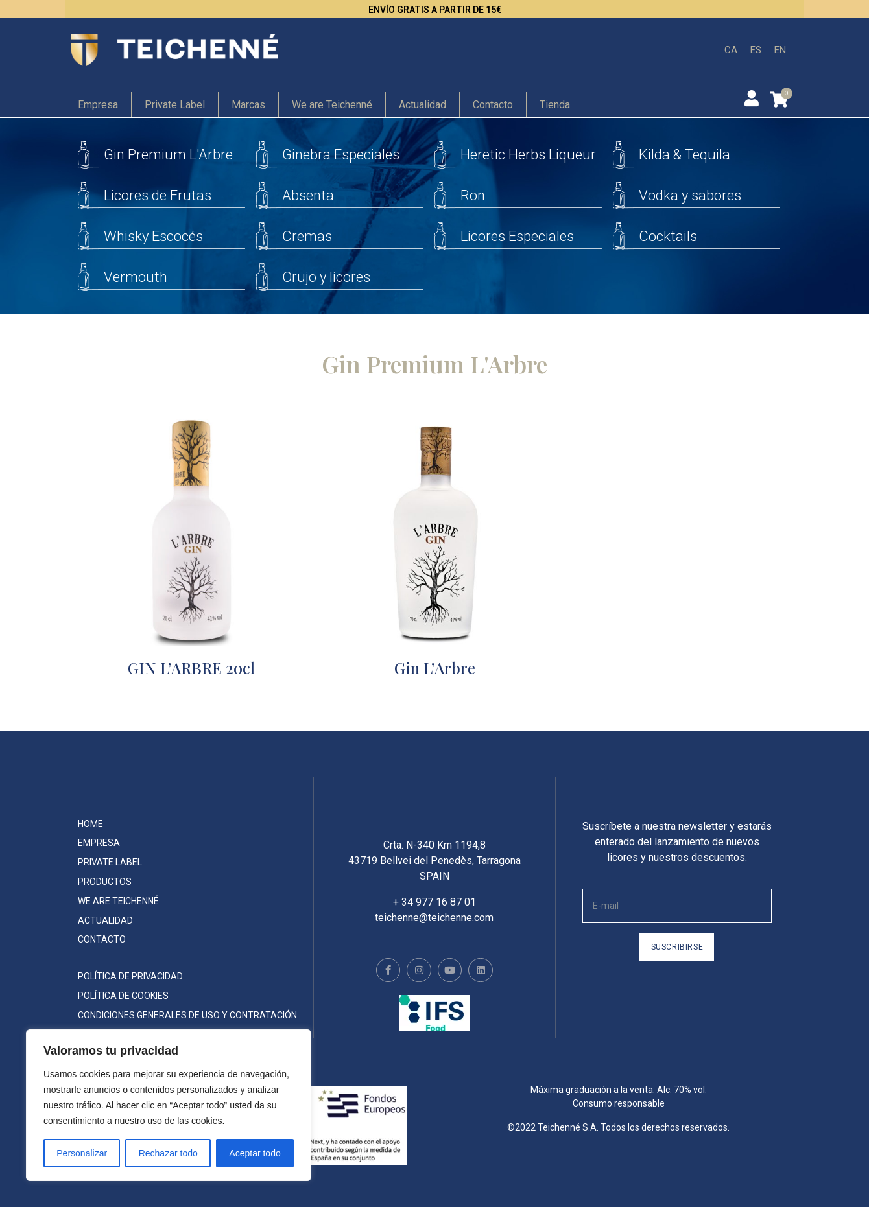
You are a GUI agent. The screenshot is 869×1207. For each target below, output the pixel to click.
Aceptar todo (254, 1153)
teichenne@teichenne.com (434, 926)
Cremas (307, 236)
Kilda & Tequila (684, 154)
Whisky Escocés (153, 236)
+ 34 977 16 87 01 (434, 911)
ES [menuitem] (755, 49)
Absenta (308, 195)
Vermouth (135, 277)
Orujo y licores (326, 277)
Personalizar (81, 1153)
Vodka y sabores (690, 195)
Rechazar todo (168, 1153)
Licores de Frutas (157, 195)
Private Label (175, 105)
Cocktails (668, 236)
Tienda (555, 105)
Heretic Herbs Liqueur (528, 154)
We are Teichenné (332, 105)
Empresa (98, 105)
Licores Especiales (517, 236)
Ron (472, 195)
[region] (168, 1105)
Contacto (493, 105)
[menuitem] (731, 50)
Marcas (248, 105)
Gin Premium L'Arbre (168, 154)
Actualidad (422, 105)
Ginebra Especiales (340, 154)
